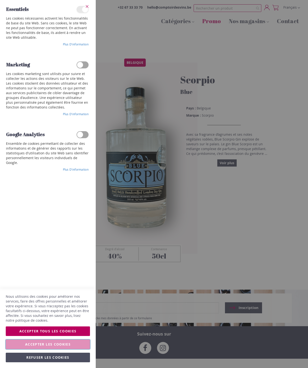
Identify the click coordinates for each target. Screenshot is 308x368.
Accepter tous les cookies (48, 331)
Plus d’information (76, 44)
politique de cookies (31, 320)
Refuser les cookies (47, 357)
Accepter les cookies (48, 344)
